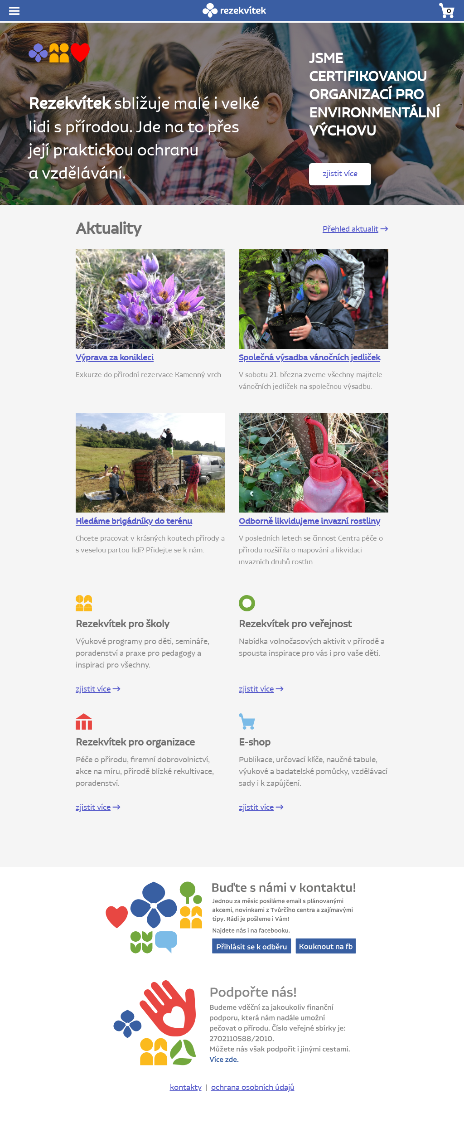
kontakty (186, 1088)
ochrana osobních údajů (253, 1088)
